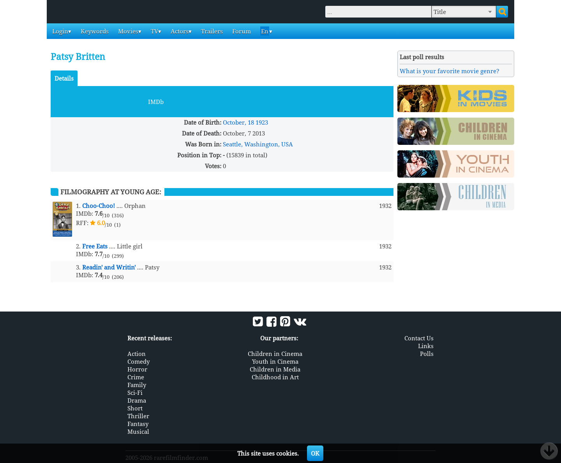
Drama (136, 400)
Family (136, 385)
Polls (427, 353)
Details (64, 78)
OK (315, 453)
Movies (127, 31)
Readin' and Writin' (109, 267)
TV (153, 31)
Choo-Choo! (98, 205)
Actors (179, 31)
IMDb (156, 102)
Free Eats (95, 246)
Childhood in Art (275, 377)
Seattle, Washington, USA (258, 144)
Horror (137, 369)
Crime (135, 377)
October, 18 (238, 122)
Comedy (138, 361)
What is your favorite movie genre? (449, 71)
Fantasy (137, 424)
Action (136, 353)
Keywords (94, 31)
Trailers (211, 31)
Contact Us (419, 338)
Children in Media (275, 369)
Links (426, 346)
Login (59, 31)
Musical (138, 431)
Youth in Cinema (275, 361)
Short (135, 408)
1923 (262, 122)
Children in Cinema (275, 353)
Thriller (138, 416)
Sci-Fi (135, 392)
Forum (241, 31)
